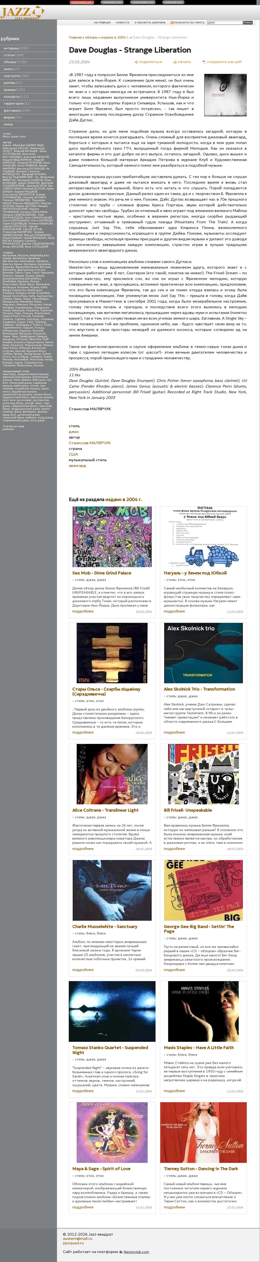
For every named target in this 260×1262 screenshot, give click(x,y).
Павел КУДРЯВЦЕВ (15, 223)
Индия (34, 281)
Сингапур (32, 319)
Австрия (23, 255)
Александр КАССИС (16, 148)
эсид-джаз (45, 417)
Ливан (17, 298)
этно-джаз (37, 420)
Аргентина (20, 258)
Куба (32, 296)
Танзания (9, 365)
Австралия (9, 255)
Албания (24, 348)
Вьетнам (8, 272)
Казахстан (19, 290)
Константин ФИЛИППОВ (19, 194)
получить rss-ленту (187, 22)
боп (5, 382)
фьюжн (42, 411)
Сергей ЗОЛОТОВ (15, 226)
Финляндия (10, 333)
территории (17, 103)
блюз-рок (39, 379)
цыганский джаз (28, 414)
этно (23, 136)
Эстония (21, 339)
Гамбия (7, 353)
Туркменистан (12, 327)
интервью (16, 48)
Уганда (39, 327)
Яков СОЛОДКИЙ (36, 246)
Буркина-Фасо (36, 351)
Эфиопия (35, 339)
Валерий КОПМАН (34, 174)
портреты (16, 76)
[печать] (182, 62)
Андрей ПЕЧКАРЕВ (29, 162)
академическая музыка (32, 374)
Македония (10, 301)
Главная (75, 37)
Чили (15, 336)
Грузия (29, 275)
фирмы (13, 117)
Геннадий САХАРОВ (30, 180)
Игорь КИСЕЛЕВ (13, 246)
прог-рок (9, 400)
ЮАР (46, 339)
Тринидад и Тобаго (28, 324)
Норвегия (32, 310)
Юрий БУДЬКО (12, 238)
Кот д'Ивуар (20, 356)
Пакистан (46, 310)
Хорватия (39, 333)
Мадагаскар (33, 345)
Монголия (36, 359)
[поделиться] (148, 62)
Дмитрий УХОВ (36, 185)
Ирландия (43, 284)
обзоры (15, 62)
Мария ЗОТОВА (25, 206)
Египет (46, 353)
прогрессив (41, 400)
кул (49, 379)
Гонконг (8, 275)
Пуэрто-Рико (11, 316)
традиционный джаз (25, 408)
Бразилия (44, 264)
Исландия (9, 287)
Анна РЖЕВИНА (27, 165)
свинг (38, 403)
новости (122, 22)
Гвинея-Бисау (32, 353)
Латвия (7, 298)
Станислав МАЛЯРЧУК (17, 232)
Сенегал (8, 319)
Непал (47, 304)
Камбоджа (34, 290)
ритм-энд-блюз (13, 403)
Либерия (36, 356)
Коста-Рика (19, 296)
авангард (9, 374)
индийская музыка (24, 391)
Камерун (8, 293)
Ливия (47, 356)
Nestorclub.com (136, 1252)
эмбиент (31, 417)
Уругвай (37, 330)
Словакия (47, 319)
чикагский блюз (13, 417)
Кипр (6, 345)
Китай (31, 293)
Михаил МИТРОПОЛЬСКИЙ (25, 208)
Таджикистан (33, 362)
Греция (19, 275)
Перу (17, 313)
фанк (17, 411)
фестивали (17, 111)
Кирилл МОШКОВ (26, 191)
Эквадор (9, 339)
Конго (7, 356)
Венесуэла (9, 269)
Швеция (42, 336)
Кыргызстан (45, 296)
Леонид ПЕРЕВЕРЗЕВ (16, 200)
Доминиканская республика (22, 278)
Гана (28, 272)
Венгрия (45, 267)
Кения (49, 342)
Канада (21, 293)
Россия (26, 316)
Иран (31, 284)
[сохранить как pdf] (222, 62)
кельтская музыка (41, 397)
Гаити (35, 272)
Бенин (18, 264)
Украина (25, 330)
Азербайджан (39, 255)
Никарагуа (41, 307)
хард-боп (9, 414)
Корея (7, 296)
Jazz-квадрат (26, 18)
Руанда (8, 362)
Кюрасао (17, 345)
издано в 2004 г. (115, 37)
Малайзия (26, 301)
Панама (8, 313)
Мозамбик (21, 359)
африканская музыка (17, 377)
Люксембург (40, 298)
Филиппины (24, 365)
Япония (38, 365)
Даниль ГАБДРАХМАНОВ (37, 243)
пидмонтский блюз (16, 397)
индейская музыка (27, 388)
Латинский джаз (20, 382)
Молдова (35, 304)
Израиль (23, 281)
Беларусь (42, 261)
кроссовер (24, 400)
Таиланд (40, 322)
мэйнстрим (21, 385)
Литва (27, 298)
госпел (34, 385)
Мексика (22, 304)
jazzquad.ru (73, 1243)
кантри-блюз (42, 394)
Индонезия (10, 284)
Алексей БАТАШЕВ (26, 151)
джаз (14, 136)
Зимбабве (9, 281)
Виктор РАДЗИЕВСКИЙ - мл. (21, 177)
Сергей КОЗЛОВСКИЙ (20, 228)
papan (7, 145)
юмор (8, 124)
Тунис (48, 324)
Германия (47, 272)
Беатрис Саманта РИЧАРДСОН (21, 173)
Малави (8, 359)
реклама (8, 429)
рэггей (29, 403)
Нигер (49, 359)
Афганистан (10, 261)
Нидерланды (24, 307)
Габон (19, 272)
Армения (34, 258)
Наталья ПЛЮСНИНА (33, 212)
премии (14, 90)
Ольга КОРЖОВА (41, 220)
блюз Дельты (22, 379)
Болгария (30, 264)
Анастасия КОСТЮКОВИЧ (19, 155)
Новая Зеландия (14, 310)
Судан (21, 322)
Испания (23, 287)
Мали (37, 301)
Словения (9, 322)
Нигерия (8, 307)
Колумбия (43, 293)
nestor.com (81, 2)
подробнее (83, 611)
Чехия (6, 336)
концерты (16, 97)
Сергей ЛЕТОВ (32, 229)
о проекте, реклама (149, 22)
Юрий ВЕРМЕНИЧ (35, 238)
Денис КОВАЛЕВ (28, 183)
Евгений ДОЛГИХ (34, 188)
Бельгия (8, 264)
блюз (6, 136)
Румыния (38, 316)
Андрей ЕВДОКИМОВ (17, 159)
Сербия (20, 319)
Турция (28, 327)
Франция (25, 333)
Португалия (42, 313)
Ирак (22, 284)
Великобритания (27, 267)
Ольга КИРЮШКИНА (16, 220)
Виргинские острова (31, 269)
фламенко (29, 411)
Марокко (9, 304)
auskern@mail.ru (77, 1238)
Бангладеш (27, 261)
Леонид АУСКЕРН (34, 197)
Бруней (20, 351)
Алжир (7, 258)
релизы (13, 83)
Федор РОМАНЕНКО (37, 235)
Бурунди (8, 267)
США (30, 322)
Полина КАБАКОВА (41, 223)
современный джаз (16, 420)
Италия (34, 287)
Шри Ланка (10, 348)
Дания (39, 275)
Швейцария (27, 336)
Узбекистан (10, 330)
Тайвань (8, 324)
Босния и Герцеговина (29, 342)
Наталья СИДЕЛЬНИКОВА (20, 214)
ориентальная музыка (17, 394)
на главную (102, 22)
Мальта (48, 345)
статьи (14, 55)
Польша (27, 313)
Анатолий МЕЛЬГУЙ (36, 157)
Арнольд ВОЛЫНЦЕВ (31, 168)
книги (11, 69)
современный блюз (24, 406)
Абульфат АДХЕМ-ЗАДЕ (28, 145)
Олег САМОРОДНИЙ (38, 217)
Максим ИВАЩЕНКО (26, 203)
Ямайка (8, 342)
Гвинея (18, 353)
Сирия (18, 362)
